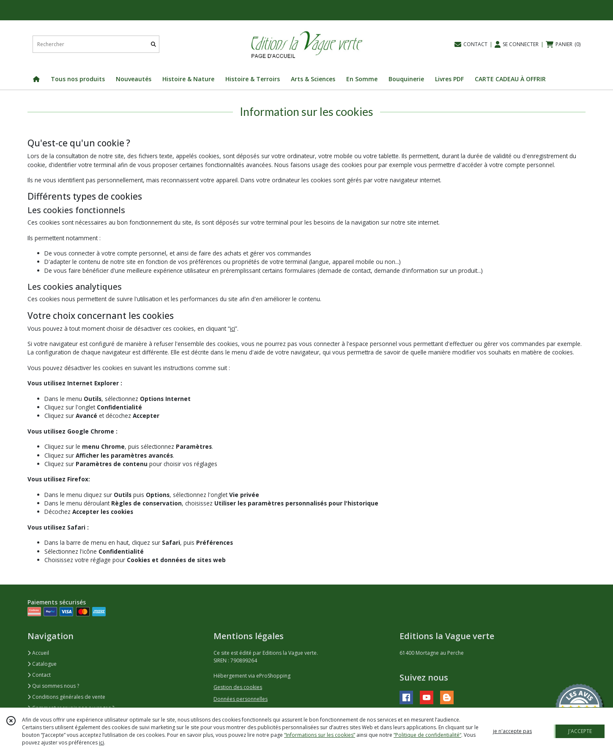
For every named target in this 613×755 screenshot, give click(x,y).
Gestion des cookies (237, 687)
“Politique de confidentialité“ (427, 735)
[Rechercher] (153, 44)
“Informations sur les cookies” (319, 735)
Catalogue (42, 663)
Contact (39, 674)
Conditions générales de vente (66, 696)
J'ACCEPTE (580, 731)
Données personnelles (240, 699)
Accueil (38, 652)
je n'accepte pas (512, 731)
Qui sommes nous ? (53, 685)
